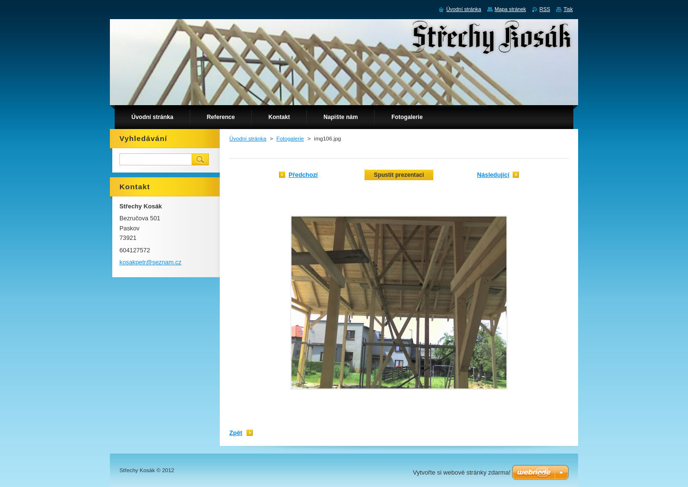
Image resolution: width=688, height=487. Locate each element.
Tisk (568, 9)
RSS (544, 9)
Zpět (235, 432)
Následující (493, 174)
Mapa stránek (510, 9)
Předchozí (303, 174)
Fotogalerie (290, 138)
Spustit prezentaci (399, 175)
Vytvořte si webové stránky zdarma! (462, 472)
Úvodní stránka (247, 138)
